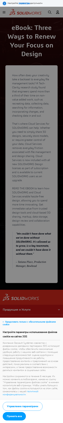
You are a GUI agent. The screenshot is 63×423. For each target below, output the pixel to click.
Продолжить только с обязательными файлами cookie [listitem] (29, 323)
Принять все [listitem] (14, 416)
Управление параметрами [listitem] (22, 406)
